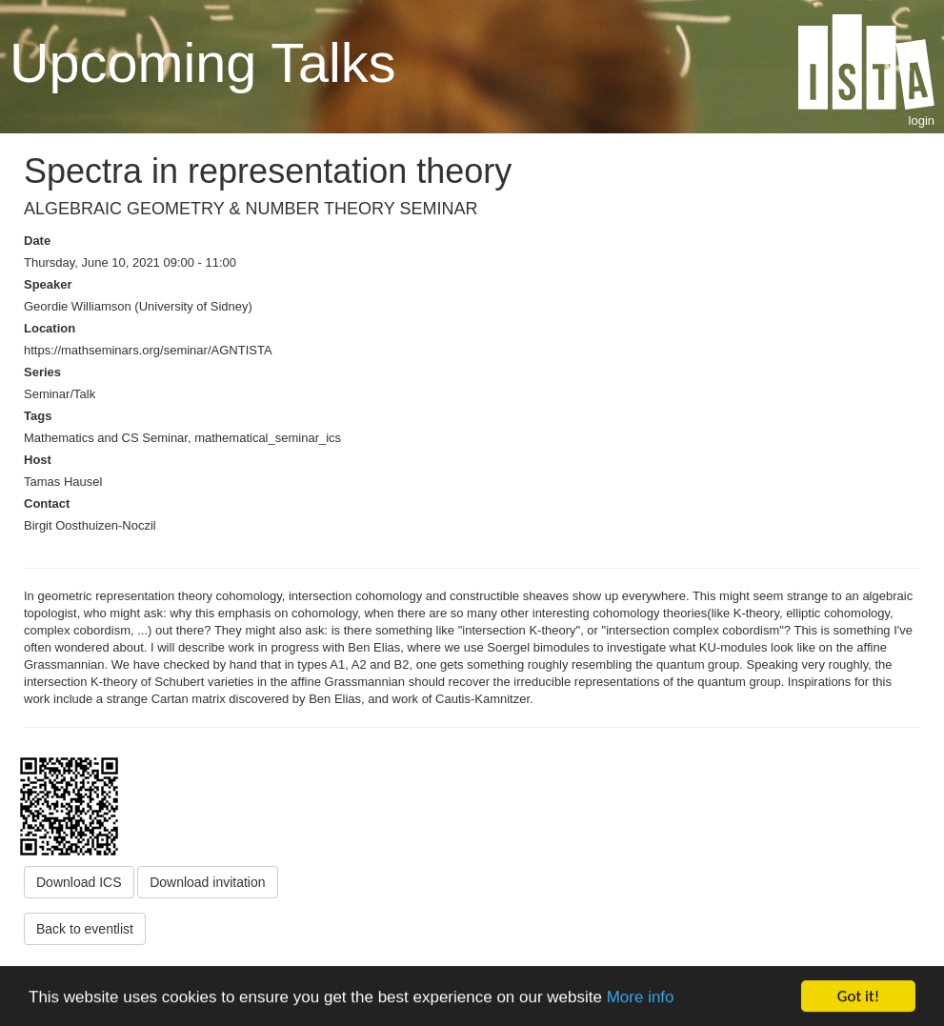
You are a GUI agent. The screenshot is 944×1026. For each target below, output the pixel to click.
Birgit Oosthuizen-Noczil (90, 525)
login (921, 120)
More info (640, 998)
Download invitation (207, 882)
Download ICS (79, 882)
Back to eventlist (84, 928)
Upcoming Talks (202, 62)
